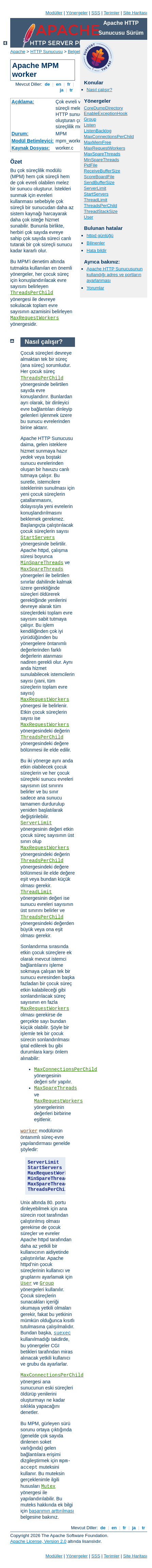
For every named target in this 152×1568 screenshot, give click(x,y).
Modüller (54, 12)
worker (28, 1131)
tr (71, 89)
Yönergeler (77, 12)
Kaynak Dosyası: (31, 148)
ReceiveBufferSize (102, 170)
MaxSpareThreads (102, 153)
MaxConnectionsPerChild (109, 136)
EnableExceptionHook (105, 113)
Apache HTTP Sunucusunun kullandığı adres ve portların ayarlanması (115, 274)
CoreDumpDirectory (103, 108)
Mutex (48, 1486)
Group (90, 119)
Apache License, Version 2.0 (38, 1541)
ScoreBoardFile (99, 176)
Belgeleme (78, 51)
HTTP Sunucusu (46, 51)
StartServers (96, 194)
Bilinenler (96, 243)
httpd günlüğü (100, 235)
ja (62, 89)
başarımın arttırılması (51, 1511)
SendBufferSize (99, 182)
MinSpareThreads (101, 159)
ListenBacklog (97, 130)
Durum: (20, 133)
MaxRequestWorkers (34, 318)
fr (69, 84)
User (88, 217)
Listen (90, 125)
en (58, 84)
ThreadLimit (95, 199)
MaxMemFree (97, 142)
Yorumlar (95, 287)
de (47, 84)
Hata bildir (97, 250)
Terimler (111, 12)
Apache (17, 51)
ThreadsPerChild (31, 293)
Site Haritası (135, 12)
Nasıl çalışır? (99, 89)
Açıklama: (23, 101)
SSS (95, 12)
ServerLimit (95, 188)
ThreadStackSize (101, 211)
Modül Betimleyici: (33, 141)
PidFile (90, 165)
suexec (62, 1333)
